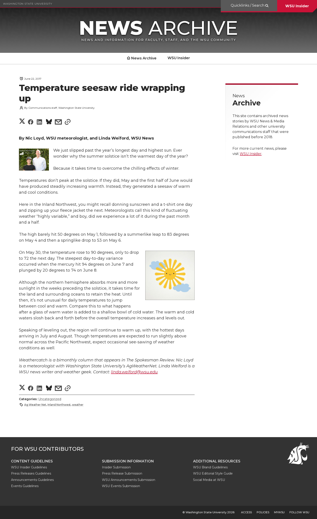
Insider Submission (116, 467)
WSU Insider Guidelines (29, 467)
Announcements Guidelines (32, 480)
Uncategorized (49, 399)
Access (246, 512)
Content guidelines (32, 461)
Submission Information (128, 461)
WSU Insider (297, 6)
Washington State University (27, 3)
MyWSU (279, 512)
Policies (263, 512)
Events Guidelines (25, 486)
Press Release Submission (122, 473)
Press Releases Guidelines (31, 473)
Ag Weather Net (35, 404)
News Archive (144, 58)
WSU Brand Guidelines (210, 467)
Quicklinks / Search (248, 5)
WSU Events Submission (121, 486)
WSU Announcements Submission (128, 480)
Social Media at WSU (209, 480)
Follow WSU (299, 512)
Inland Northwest (59, 404)
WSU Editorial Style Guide (213, 473)
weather (77, 404)
